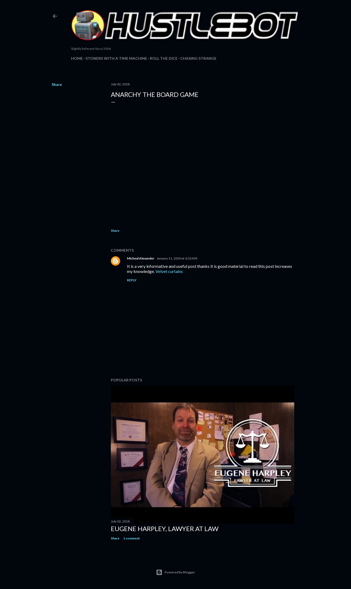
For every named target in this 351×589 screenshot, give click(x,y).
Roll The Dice (164, 58)
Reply (132, 280)
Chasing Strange (198, 58)
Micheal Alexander (140, 258)
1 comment (131, 538)
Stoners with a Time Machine (116, 58)
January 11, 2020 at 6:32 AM (177, 258)
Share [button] (57, 84)
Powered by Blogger (175, 572)
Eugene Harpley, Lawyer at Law (164, 528)
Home (77, 58)
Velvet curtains (169, 271)
